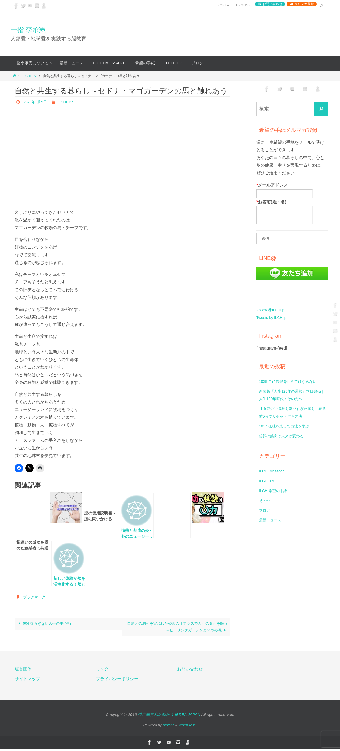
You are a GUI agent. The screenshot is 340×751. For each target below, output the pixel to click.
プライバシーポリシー (117, 681)
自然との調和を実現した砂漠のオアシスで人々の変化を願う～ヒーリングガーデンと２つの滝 (177, 628)
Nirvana (169, 727)
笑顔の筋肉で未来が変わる (284, 436)
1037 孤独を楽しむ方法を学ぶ (287, 426)
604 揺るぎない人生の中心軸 (48, 624)
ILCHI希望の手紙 (275, 490)
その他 (265, 500)
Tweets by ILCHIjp (273, 317)
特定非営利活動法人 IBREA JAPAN (169, 717)
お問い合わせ (272, 4)
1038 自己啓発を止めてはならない (292, 381)
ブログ (265, 510)
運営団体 (23, 671)
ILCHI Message (273, 471)
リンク (102, 671)
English (243, 5)
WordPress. (188, 727)
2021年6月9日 (36, 102)
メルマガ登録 (304, 4)
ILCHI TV (29, 76)
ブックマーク (36, 597)
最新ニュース (271, 520)
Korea (223, 5)
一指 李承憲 (28, 29)
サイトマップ (27, 681)
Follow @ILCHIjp (272, 310)
